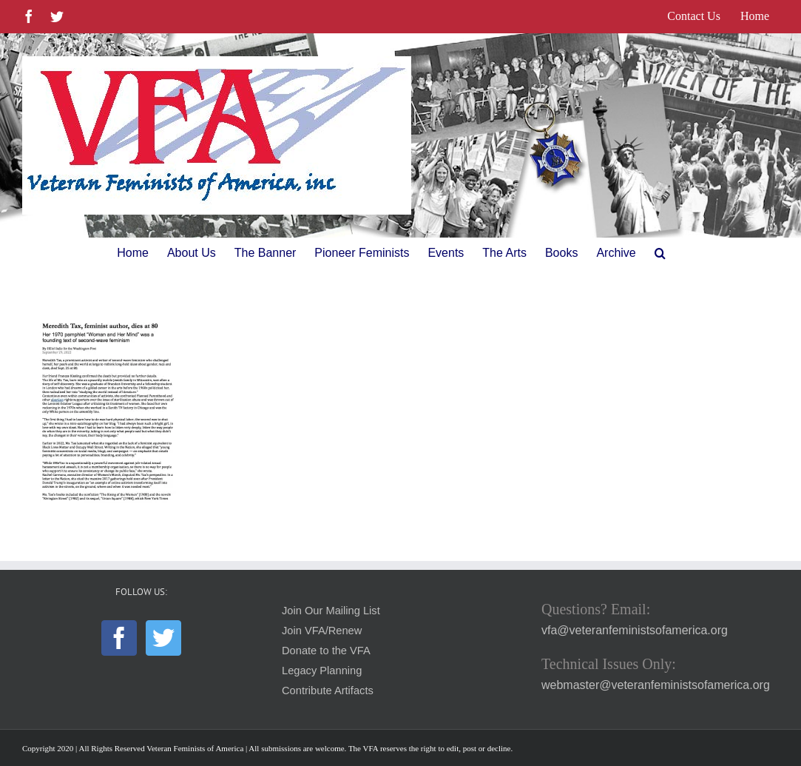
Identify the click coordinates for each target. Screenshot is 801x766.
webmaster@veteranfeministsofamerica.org (655, 685)
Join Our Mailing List (331, 611)
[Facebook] (119, 638)
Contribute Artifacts (328, 690)
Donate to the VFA (326, 650)
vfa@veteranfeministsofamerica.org (634, 630)
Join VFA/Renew (322, 630)
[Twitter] (163, 638)
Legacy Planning (322, 670)
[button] (660, 253)
